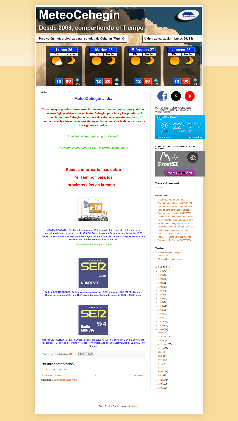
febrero (161, 371)
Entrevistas (163, 256)
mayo (160, 360)
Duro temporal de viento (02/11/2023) (174, 213)
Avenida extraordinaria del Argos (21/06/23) (177, 217)
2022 (161, 287)
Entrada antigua (138, 375)
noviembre (162, 336)
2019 (161, 298)
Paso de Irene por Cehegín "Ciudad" (174, 210)
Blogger (134, 406)
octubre (161, 340)
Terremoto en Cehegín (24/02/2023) (173, 223)
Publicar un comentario (55, 369)
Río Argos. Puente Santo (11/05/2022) (174, 237)
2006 (161, 388)
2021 (161, 290)
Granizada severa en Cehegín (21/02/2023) (177, 227)
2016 (161, 302)
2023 (161, 283)
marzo (161, 367)
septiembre (163, 344)
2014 (161, 310)
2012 (161, 318)
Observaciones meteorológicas (171, 259)
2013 (161, 314)
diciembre (162, 333)
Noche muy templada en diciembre (173, 230)
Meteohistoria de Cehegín (169, 252)
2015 (161, 306)
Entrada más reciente (51, 375)
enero (160, 375)
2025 (161, 275)
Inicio (96, 375)
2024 (161, 279)
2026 (161, 271)
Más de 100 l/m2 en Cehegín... (171, 200)
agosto (161, 348)
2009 (161, 329)
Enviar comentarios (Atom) (65, 380)
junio (160, 356)
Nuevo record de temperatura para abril (175, 220)
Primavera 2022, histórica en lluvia (173, 233)
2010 (161, 325)
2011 (161, 321)
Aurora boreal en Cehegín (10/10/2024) (175, 203)
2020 (161, 294)
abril (160, 363)
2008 (161, 380)
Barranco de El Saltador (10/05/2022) (174, 240)
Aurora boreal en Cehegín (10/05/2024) (175, 206)
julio (160, 352)
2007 (161, 384)
